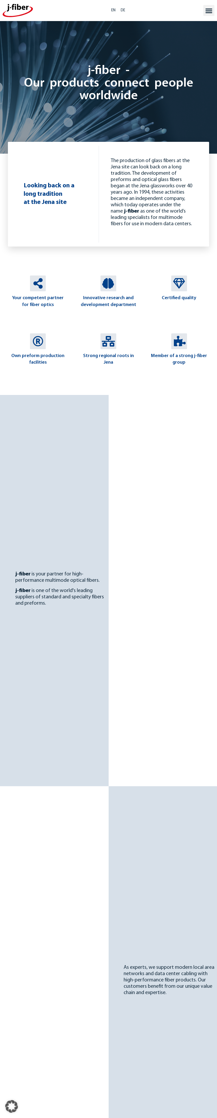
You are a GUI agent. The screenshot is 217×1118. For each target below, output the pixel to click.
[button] (208, 10)
